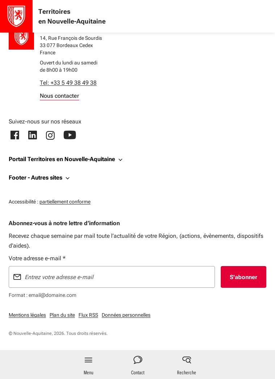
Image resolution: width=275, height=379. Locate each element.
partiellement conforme (64, 201)
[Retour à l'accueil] (21, 37)
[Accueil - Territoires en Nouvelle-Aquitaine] (16, 16)
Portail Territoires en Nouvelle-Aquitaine (62, 159)
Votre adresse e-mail (37, 258)
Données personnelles (126, 315)
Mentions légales (27, 315)
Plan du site (62, 315)
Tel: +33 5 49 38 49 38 (68, 82)
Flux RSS (88, 315)
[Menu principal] (88, 364)
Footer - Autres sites (35, 177)
